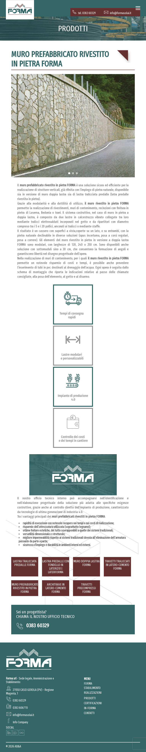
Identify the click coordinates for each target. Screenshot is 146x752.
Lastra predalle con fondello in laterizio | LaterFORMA (55, 566)
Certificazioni (93, 703)
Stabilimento (92, 688)
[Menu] (138, 8)
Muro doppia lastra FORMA (86, 563)
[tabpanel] (73, 125)
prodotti (90, 698)
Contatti (89, 713)
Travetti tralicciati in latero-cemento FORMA (117, 564)
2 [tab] (73, 173)
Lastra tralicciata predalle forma (24, 563)
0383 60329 (37, 625)
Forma (88, 683)
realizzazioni (93, 692)
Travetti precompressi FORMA (86, 588)
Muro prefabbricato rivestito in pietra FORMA (60, 59)
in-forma (90, 708)
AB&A (18, 746)
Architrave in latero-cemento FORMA (55, 588)
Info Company (20, 722)
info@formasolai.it (117, 13)
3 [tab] (76, 173)
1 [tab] (69, 173)
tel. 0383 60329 (84, 13)
